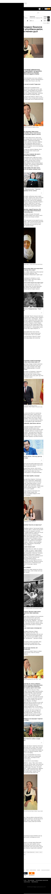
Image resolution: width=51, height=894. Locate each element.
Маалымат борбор (45, 870)
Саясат (9, 870)
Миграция (22, 870)
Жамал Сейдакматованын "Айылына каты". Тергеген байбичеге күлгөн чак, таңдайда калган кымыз (25, 189)
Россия (17, 870)
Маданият (24, 852)
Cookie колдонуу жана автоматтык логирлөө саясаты (20, 881)
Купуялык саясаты (4, 881)
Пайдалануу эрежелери (14, 880)
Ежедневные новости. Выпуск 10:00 (22, 18)
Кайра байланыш (35, 881)
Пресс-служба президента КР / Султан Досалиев (16, 408)
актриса (37, 852)
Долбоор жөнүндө (4, 880)
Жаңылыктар (10, 852)
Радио (13, 870)
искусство (12, 854)
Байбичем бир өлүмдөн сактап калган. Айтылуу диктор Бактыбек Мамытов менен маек (25, 457)
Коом (15, 852)
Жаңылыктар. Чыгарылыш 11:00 (36, 17)
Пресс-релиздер (31, 880)
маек (9, 854)
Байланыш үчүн (23, 880)
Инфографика (33, 870)
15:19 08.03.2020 (11, 36)
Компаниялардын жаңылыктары (42, 880)
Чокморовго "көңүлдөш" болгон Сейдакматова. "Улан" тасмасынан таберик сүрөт (25, 309)
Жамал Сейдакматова (30, 852)
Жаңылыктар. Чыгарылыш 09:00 (7, 18)
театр (17, 854)
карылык (20, 854)
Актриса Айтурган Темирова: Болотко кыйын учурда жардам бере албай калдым (24, 739)
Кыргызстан (19, 852)
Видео (38, 870)
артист (41, 852)
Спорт (27, 870)
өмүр (24, 854)
